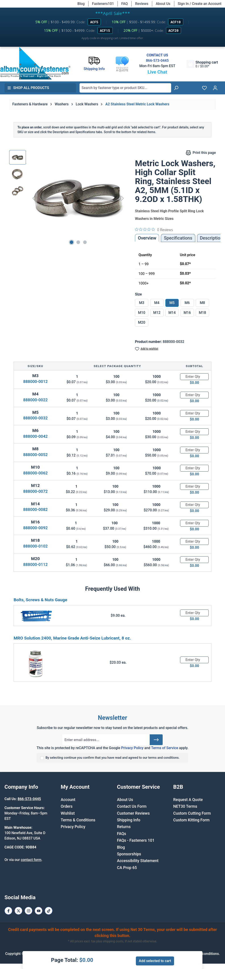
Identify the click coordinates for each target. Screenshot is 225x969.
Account (68, 799)
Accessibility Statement (138, 860)
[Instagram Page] (28, 911)
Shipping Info (128, 820)
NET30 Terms (185, 806)
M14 (172, 312)
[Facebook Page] (8, 911)
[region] (67, 198)
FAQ (124, 4)
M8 (202, 303)
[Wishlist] (204, 87)
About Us (163, 4)
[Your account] (215, 87)
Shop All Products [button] (28, 88)
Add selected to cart (155, 961)
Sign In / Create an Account (199, 4)
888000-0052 (35, 454)
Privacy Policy (132, 748)
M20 (141, 322)
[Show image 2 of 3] (78, 242)
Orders (67, 806)
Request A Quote (188, 799)
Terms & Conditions (78, 820)
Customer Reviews (133, 813)
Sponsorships (129, 854)
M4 (156, 303)
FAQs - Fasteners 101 (136, 840)
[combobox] (125, 88)
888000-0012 (35, 381)
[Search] (176, 88)
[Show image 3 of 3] (85, 242)
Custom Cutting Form (192, 813)
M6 (187, 303)
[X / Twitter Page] (18, 911)
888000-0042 (35, 436)
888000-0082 (35, 509)
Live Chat (157, 72)
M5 (172, 303)
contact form (31, 860)
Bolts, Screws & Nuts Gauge (40, 599)
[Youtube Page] (38, 911)
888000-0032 (35, 418)
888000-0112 (35, 564)
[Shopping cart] (202, 64)
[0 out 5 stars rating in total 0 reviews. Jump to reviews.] (154, 229)
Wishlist (68, 813)
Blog (81, 4)
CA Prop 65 (127, 867)
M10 (141, 312)
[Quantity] (194, 376)
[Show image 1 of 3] (71, 242)
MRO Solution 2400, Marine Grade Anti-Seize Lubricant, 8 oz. (72, 638)
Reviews (141, 4)
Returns (124, 826)
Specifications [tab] (178, 238)
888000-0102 (35, 546)
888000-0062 (35, 473)
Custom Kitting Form (191, 820)
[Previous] (33, 198)
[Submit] (156, 739)
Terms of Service (164, 748)
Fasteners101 (103, 4)
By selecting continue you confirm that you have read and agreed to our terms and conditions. (113, 758)
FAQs (121, 833)
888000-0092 (35, 527)
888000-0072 (35, 491)
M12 (156, 312)
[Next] (122, 198)
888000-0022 (35, 399)
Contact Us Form (132, 806)
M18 (202, 312)
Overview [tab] (147, 238)
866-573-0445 (157, 60)
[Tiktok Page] (49, 911)
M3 (141, 303)
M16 (187, 312)
